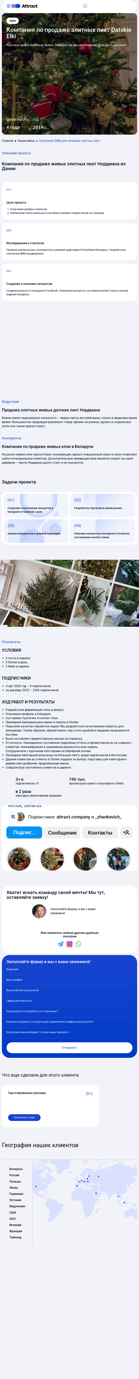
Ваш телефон (14, 979)
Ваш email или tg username (22, 990)
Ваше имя (12, 969)
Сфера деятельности (19, 1000)
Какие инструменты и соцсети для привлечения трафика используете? (50, 1021)
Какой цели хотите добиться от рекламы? (32, 1011)
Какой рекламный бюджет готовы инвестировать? (38, 1032)
